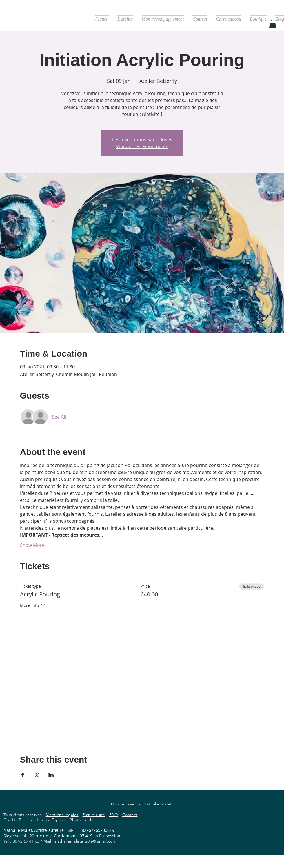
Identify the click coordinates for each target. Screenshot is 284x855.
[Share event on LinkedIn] (51, 775)
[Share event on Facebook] (23, 775)
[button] (272, 24)
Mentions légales (62, 814)
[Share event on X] (37, 775)
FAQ (113, 814)
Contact (130, 814)
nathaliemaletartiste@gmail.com (85, 841)
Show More (32, 545)
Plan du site (94, 814)
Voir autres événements (142, 146)
